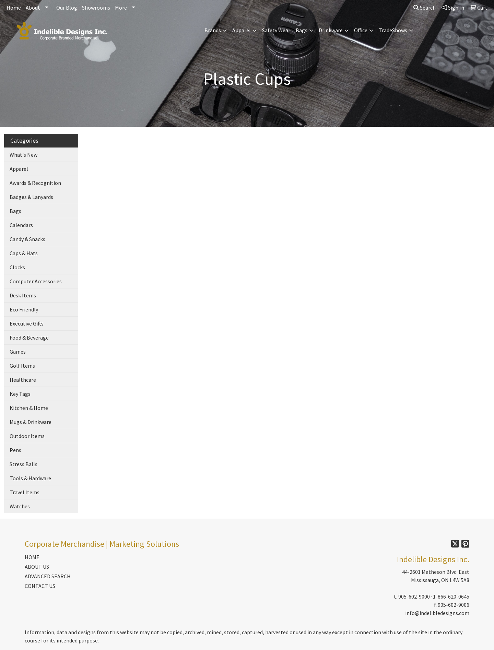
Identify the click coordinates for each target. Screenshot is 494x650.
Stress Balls (23, 464)
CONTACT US (40, 585)
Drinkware (331, 30)
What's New (23, 154)
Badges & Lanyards (31, 196)
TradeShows (393, 30)
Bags (301, 30)
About (33, 7)
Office (360, 30)
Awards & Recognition (35, 182)
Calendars (21, 225)
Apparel (241, 30)
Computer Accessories (36, 281)
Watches (20, 506)
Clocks (17, 267)
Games (18, 351)
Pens (15, 450)
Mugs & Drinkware (30, 421)
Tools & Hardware (30, 478)
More (121, 7)
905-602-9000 (414, 596)
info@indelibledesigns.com (437, 613)
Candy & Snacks (27, 239)
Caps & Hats (24, 253)
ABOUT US (37, 566)
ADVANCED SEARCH (48, 576)
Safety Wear (276, 30)
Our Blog (66, 7)
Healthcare (23, 379)
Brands (212, 30)
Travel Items (24, 492)
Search (424, 7)
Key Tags (20, 393)
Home (14, 7)
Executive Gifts (27, 323)
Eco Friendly (24, 309)
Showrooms (96, 7)
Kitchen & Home (29, 407)
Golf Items (22, 365)
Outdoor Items (27, 436)
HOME (32, 557)
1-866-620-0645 (451, 596)
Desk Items (23, 295)
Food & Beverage (29, 337)
